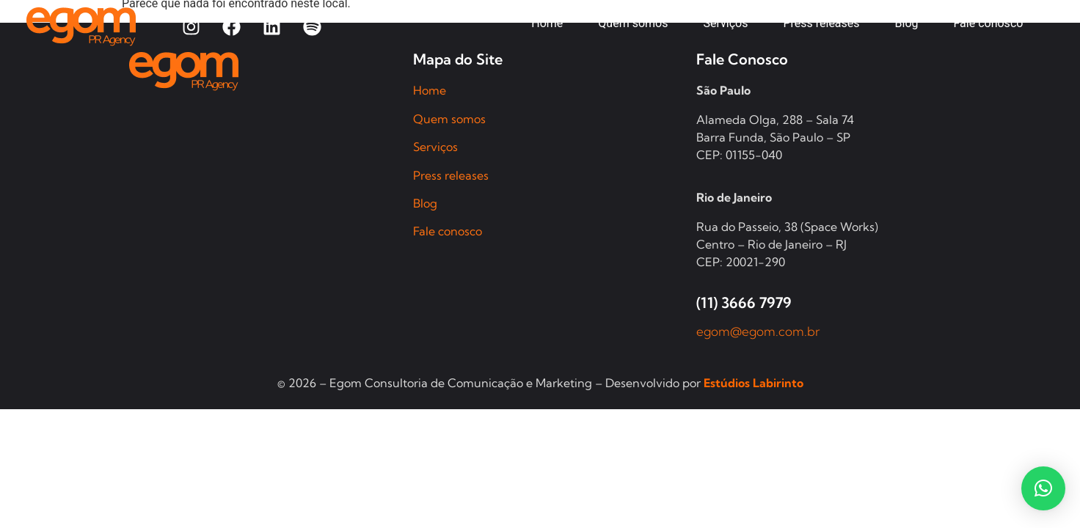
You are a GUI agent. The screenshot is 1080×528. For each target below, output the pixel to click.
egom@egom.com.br (758, 331)
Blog (425, 203)
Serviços (435, 146)
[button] (1043, 488)
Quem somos (449, 118)
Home (429, 90)
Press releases (451, 175)
